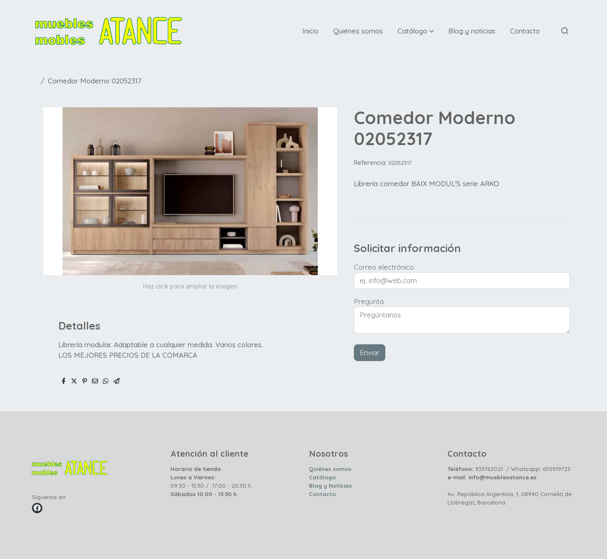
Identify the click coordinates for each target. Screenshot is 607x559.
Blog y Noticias (330, 485)
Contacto (322, 494)
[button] (415, 30)
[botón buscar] (564, 30)
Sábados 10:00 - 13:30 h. (204, 494)
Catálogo (322, 477)
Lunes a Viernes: (193, 477)
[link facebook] (37, 508)
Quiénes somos (330, 468)
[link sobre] (96, 470)
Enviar (369, 352)
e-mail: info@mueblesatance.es (491, 477)
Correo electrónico (384, 267)
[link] (108, 31)
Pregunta (369, 301)
